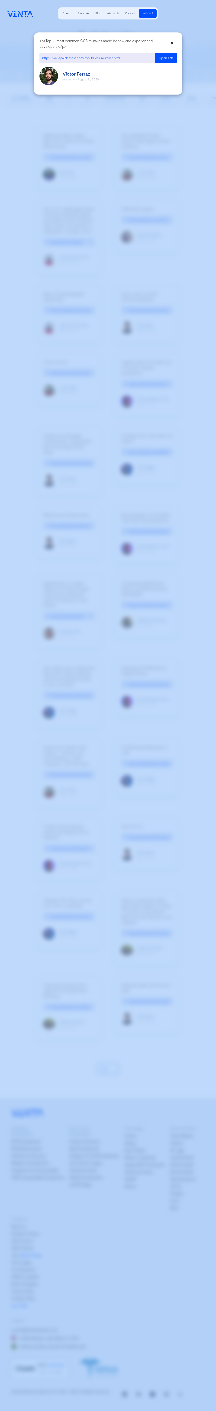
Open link (166, 58)
